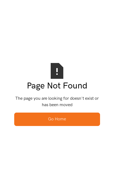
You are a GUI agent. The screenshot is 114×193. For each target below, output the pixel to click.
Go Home (57, 119)
